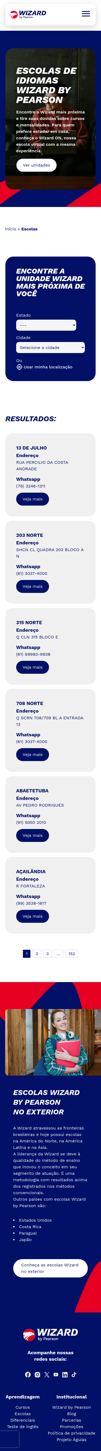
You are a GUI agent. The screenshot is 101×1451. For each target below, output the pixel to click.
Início (10, 229)
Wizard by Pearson (71, 1407)
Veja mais (33, 499)
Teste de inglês (23, 1426)
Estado (23, 315)
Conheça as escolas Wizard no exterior (50, 1268)
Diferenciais (22, 1420)
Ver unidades (36, 165)
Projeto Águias (71, 1439)
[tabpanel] (50, 118)
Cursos (22, 1407)
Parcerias (71, 1420)
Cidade (23, 337)
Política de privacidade (71, 1433)
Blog (71, 1413)
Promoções (71, 1426)
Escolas (23, 1413)
